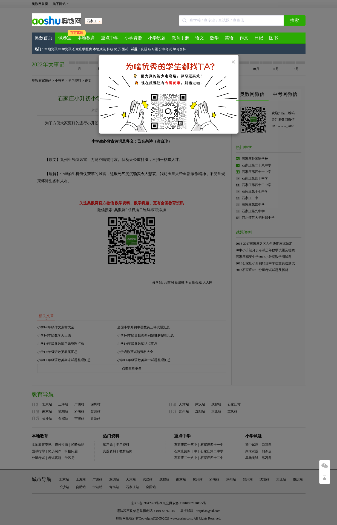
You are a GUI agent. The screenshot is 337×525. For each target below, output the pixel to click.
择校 (110, 49)
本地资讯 (50, 49)
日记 (258, 38)
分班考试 (165, 49)
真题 (144, 49)
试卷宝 (64, 38)
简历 (117, 49)
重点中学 (110, 38)
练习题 (153, 49)
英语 (229, 38)
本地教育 (86, 38)
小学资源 (133, 38)
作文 (244, 38)
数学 (214, 38)
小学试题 (157, 38)
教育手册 (180, 38)
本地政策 (99, 49)
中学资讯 (64, 49)
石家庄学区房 (82, 49)
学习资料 (179, 49)
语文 (199, 38)
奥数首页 (43, 38)
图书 (273, 38)
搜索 (294, 20)
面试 (125, 49)
